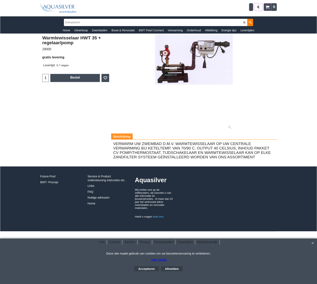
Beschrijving (121, 136)
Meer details (159, 259)
